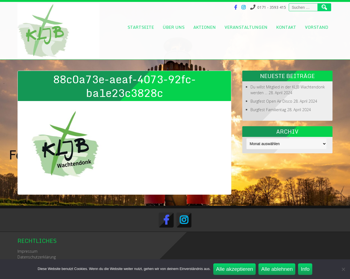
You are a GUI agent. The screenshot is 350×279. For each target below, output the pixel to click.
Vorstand (316, 27)
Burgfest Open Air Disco (271, 101)
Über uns (174, 27)
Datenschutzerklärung (37, 257)
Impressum (27, 251)
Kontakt (286, 27)
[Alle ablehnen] (343, 269)
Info (305, 269)
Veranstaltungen (245, 27)
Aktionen (204, 27)
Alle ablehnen (277, 269)
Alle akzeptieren (234, 269)
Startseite (140, 27)
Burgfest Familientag (268, 109)
